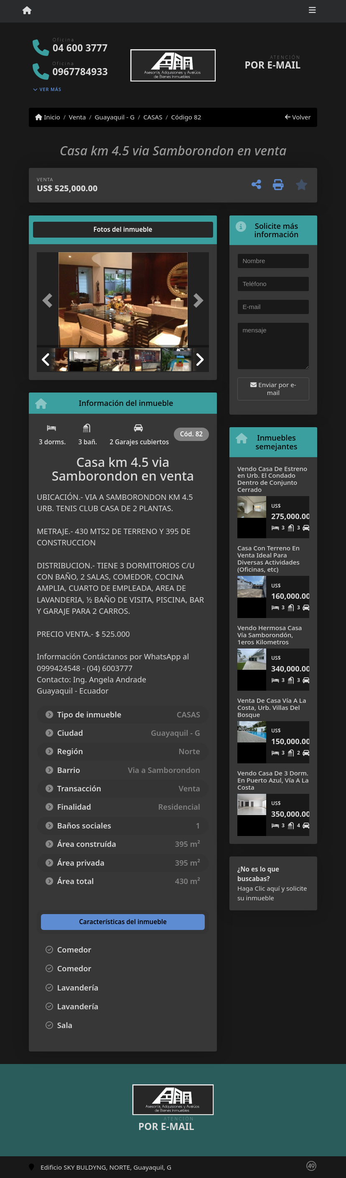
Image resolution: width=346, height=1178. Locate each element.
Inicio (47, 117)
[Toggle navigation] (312, 11)
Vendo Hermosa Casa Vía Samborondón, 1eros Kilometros (269, 634)
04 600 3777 (80, 47)
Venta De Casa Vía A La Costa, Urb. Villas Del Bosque (271, 707)
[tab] (68, 230)
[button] (50, 300)
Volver (297, 117)
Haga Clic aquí (258, 888)
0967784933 (80, 71)
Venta (77, 117)
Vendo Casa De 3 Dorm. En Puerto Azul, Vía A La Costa (273, 780)
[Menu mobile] (27, 10)
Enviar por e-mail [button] (273, 388)
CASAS (153, 117)
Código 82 (186, 117)
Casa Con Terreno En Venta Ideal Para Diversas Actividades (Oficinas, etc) (268, 558)
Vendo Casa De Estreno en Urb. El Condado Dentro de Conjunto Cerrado (272, 479)
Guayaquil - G (114, 117)
